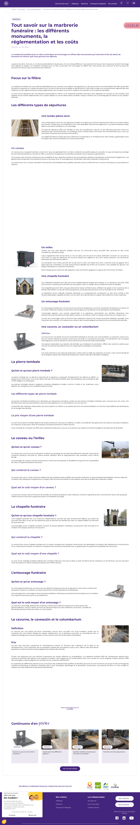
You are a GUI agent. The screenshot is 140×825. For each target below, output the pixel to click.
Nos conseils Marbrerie (34, 11)
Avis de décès (127, 3)
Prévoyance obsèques (75, 4)
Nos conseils (89, 4)
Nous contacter (123, 806)
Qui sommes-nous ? (39, 4)
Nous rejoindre (124, 800)
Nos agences (92, 802)
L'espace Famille (93, 809)
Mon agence (100, 3)
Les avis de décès (93, 805)
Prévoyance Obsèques (63, 809)
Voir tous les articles (70, 770)
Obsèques (52, 4)
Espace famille (114, 3)
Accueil (13, 11)
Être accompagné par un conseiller (70, 709)
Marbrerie (61, 4)
